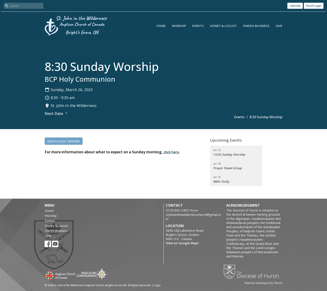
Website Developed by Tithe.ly (263, 283)
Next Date (56, 113)
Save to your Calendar (63, 141)
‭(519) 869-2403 (177, 210)
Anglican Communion (92, 274)
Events (198, 26)
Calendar (295, 6)
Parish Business (256, 26)
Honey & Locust (223, 26)
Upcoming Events (226, 140)
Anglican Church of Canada (60, 274)
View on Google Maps (182, 243)
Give (279, 26)
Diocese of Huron (252, 271)
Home (161, 26)
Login (157, 285)
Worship (179, 26)
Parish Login (313, 6)
